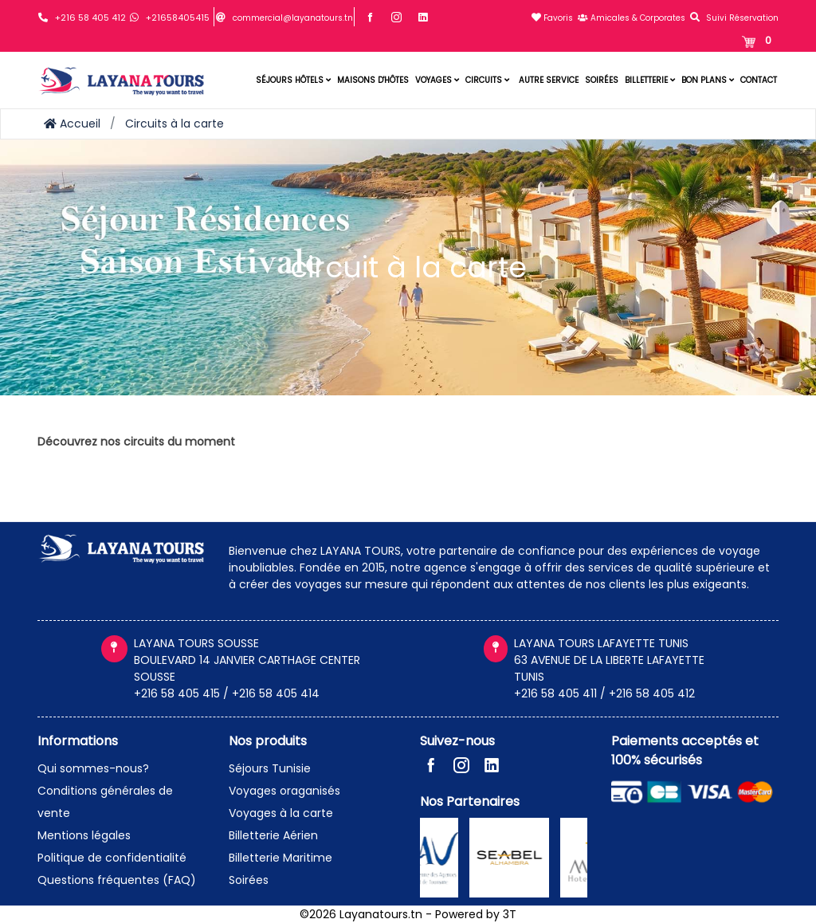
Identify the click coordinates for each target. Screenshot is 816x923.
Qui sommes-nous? (93, 768)
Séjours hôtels (293, 80)
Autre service (549, 80)
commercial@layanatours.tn (293, 18)
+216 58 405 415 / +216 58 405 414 (227, 693)
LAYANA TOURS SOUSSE (196, 643)
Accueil (72, 124)
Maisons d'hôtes (373, 80)
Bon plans (707, 80)
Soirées (601, 80)
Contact (758, 80)
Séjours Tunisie (270, 768)
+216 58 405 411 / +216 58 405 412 (604, 693)
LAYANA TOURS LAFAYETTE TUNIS (601, 643)
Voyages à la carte (281, 813)
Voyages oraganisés (284, 791)
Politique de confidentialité (111, 858)
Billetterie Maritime (280, 858)
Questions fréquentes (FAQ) (116, 880)
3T (509, 914)
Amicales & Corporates (631, 18)
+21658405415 (178, 17)
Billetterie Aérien (273, 835)
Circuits (487, 80)
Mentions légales (84, 835)
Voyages (437, 80)
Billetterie (650, 80)
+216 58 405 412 (90, 17)
